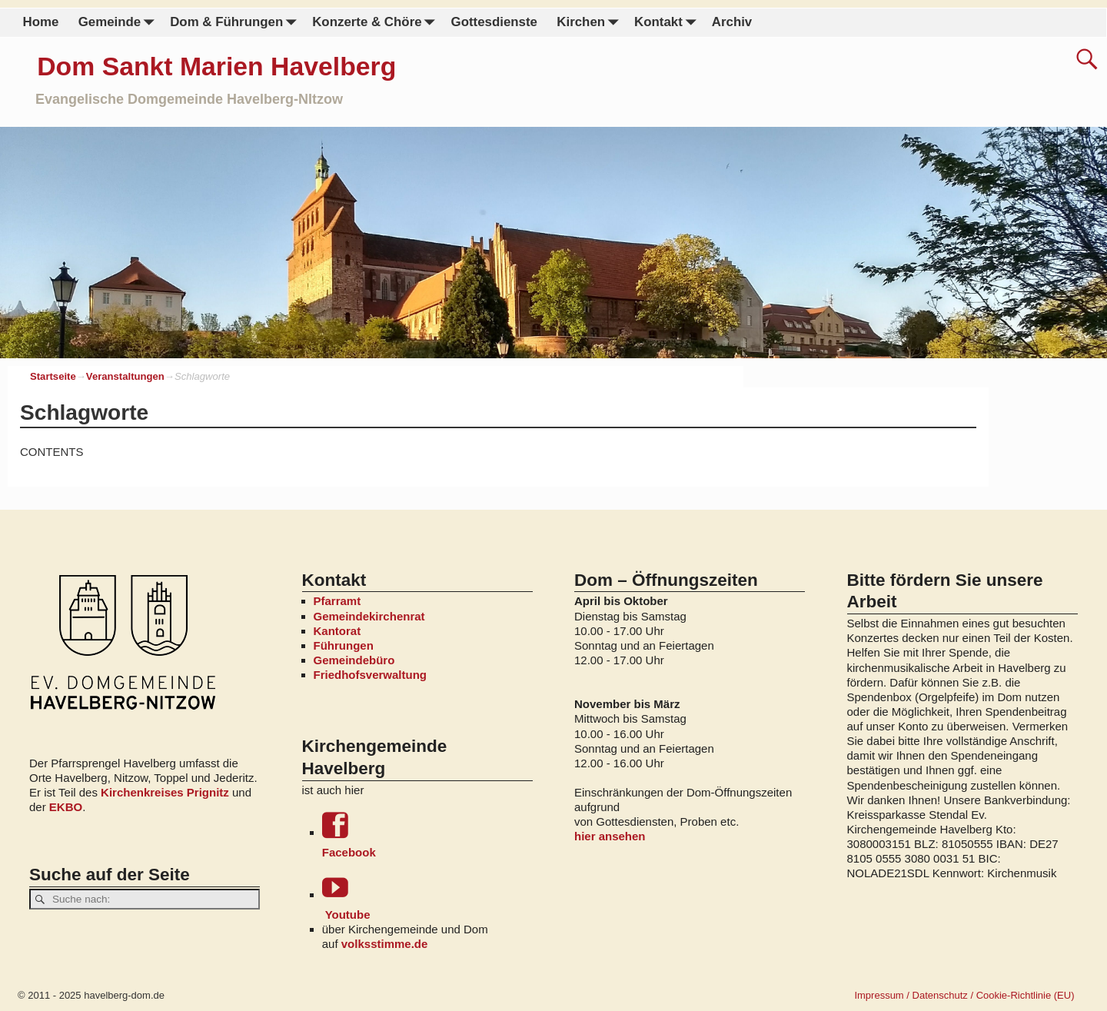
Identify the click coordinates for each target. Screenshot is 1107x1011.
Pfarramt (337, 600)
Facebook (427, 835)
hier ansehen (610, 836)
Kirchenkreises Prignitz (165, 792)
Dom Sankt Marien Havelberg (216, 66)
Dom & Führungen (236, 22)
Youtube (427, 897)
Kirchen (590, 22)
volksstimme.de (384, 943)
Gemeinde (119, 22)
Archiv (732, 22)
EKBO (65, 806)
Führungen (344, 645)
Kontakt (668, 22)
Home (41, 22)
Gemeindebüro (354, 660)
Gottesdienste (494, 22)
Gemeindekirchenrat (369, 616)
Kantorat (337, 630)
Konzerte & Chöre (376, 22)
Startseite (53, 376)
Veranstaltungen (125, 376)
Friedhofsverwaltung (370, 674)
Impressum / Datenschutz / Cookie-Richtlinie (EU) (964, 995)
